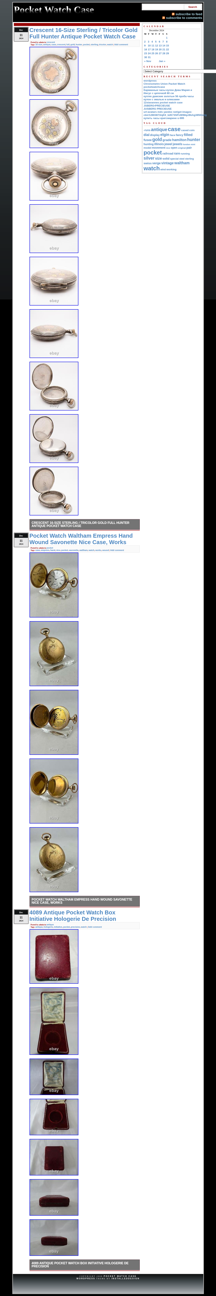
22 (167, 49)
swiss (148, 163)
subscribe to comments (184, 18)
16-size (38, 44)
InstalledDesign (125, 1278)
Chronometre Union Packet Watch (164, 83)
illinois (159, 144)
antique (47, 44)
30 (145, 57)
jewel (168, 144)
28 (163, 53)
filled (188, 135)
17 (149, 49)
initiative (58, 927)
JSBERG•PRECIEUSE (157, 105)
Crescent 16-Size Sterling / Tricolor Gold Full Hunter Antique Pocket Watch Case (80, 524)
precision (75, 927)
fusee (148, 140)
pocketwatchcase (154, 86)
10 (149, 45)
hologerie (48, 927)
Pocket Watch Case (120, 1276)
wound (105, 550)
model (147, 147)
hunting (149, 144)
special (174, 158)
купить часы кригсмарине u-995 (164, 118)
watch (110, 44)
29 (167, 53)
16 (145, 49)
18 (152, 49)
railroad (167, 153)
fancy (179, 135)
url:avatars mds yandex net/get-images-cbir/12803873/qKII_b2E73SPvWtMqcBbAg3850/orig (175, 113)
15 (167, 45)
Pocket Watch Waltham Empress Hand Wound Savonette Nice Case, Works (82, 901)
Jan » (162, 61)
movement (158, 147)
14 (163, 45)
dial (147, 135)
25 (152, 53)
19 (156, 49)
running (185, 153)
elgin (164, 134)
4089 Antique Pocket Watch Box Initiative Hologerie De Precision (80, 1264)
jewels (177, 144)
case (53, 44)
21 (163, 49)
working (171, 169)
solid (165, 158)
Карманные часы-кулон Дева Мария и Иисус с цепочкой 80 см (168, 92)
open (174, 147)
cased (185, 130)
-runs (147, 130)
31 (149, 57)
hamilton (179, 140)
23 (145, 53)
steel (182, 158)
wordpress (150, 80)
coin (192, 130)
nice (58, 550)
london (186, 144)
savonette (73, 550)
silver (149, 158)
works (98, 550)
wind (163, 169)
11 (152, 45)
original (182, 148)
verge (156, 163)
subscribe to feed (189, 14)
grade (166, 140)
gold (72, 44)
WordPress (85, 1278)
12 (156, 45)
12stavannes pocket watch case (163, 102)
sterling (94, 44)
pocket (86, 44)
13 (160, 45)
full (68, 44)
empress (45, 550)
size (158, 158)
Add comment (121, 44)
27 (160, 53)
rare (177, 153)
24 (149, 53)
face (172, 135)
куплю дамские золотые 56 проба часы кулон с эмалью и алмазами (169, 98)
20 (160, 49)
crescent (51, 42)
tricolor (102, 44)
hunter (79, 44)
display (155, 135)
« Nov (147, 61)
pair (189, 147)
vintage (167, 163)
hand (52, 550)
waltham (83, 550)
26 (156, 53)
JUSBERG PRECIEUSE (158, 108)
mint (193, 144)
